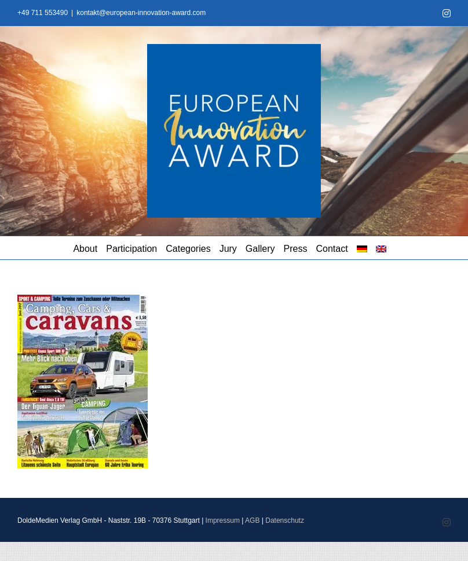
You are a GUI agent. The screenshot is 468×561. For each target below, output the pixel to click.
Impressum (223, 520)
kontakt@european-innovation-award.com (141, 13)
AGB (252, 520)
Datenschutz (284, 520)
